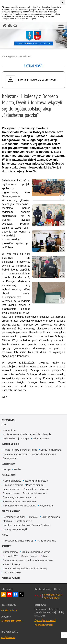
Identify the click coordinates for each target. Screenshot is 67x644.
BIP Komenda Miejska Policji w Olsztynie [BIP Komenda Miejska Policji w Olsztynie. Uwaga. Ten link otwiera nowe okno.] (53, 596)
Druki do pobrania (51, 517)
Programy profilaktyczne (15, 454)
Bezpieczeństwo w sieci (35, 493)
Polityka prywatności (43, 624)
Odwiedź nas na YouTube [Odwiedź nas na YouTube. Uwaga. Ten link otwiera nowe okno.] (9, 594)
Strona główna (9, 56)
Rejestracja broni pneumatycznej (19, 501)
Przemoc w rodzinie (13, 485)
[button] (61, 25)
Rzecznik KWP (10, 556)
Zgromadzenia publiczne (36, 489)
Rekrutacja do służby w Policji (18, 540)
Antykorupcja (46, 505)
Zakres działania (41, 438)
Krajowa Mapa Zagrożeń (43, 454)
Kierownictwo (9, 430)
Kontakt (6, 546)
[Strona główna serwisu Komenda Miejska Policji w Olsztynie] (4, 25)
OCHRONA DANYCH (11, 578)
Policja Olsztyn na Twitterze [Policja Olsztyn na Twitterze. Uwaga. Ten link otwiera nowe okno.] (21, 594)
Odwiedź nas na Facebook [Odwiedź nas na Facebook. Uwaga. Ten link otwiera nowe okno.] (15, 594)
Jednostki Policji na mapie (16, 438)
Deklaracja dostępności (11, 620)
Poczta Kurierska (23, 521)
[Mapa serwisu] (10, 25)
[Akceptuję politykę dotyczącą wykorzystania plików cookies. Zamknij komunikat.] (62, 2)
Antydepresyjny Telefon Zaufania (19, 505)
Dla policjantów (11, 511)
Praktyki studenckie (46, 540)
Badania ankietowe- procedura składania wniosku (28, 560)
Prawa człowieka (11, 564)
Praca (5, 535)
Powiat (17, 469)
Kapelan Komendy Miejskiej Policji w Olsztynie (26, 525)
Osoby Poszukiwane (50, 449)
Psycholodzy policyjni (14, 517)
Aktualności (25, 56)
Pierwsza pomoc (11, 493)
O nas (5, 424)
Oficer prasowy (10, 552)
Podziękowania (10, 458)
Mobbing (7, 521)
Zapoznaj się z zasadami (45, 620)
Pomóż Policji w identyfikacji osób (20, 449)
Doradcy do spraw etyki (15, 529)
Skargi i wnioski (29, 556)
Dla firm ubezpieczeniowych (36, 552)
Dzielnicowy (8, 463)
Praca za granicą (35, 485)
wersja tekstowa (8, 637)
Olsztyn (7, 469)
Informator (33, 517)
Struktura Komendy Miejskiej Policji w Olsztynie (27, 434)
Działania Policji (10, 444)
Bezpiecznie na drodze (36, 480)
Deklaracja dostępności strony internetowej (25, 568)
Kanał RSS (3, 594)
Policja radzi (9, 475)
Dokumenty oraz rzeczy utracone (20, 497)
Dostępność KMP (12, 572)
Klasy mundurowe (12, 480)
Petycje (44, 556)
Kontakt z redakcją (9, 610)
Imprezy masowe (11, 489)
